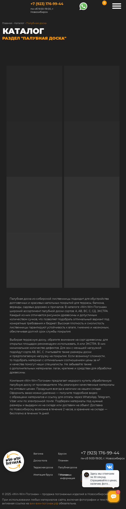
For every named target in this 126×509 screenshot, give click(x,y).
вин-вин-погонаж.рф (44, 503)
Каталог (19, 23)
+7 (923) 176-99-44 (47, 4)
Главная (7, 23)
